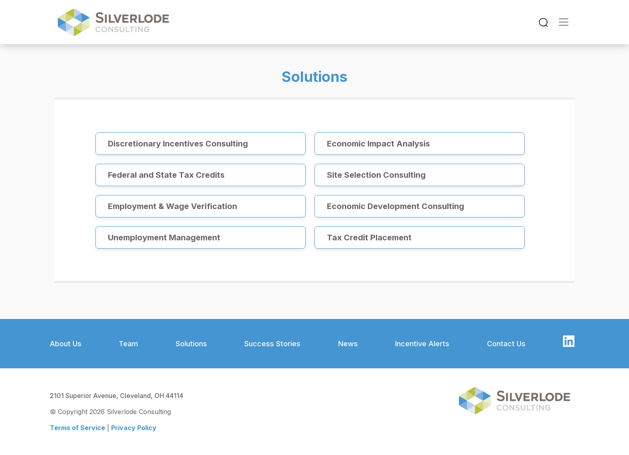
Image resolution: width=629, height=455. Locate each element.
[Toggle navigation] (543, 22)
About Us (65, 343)
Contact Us (506, 343)
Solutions (191, 343)
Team (128, 343)
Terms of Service (77, 428)
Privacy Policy (133, 428)
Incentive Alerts (422, 343)
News (348, 343)
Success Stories (272, 343)
